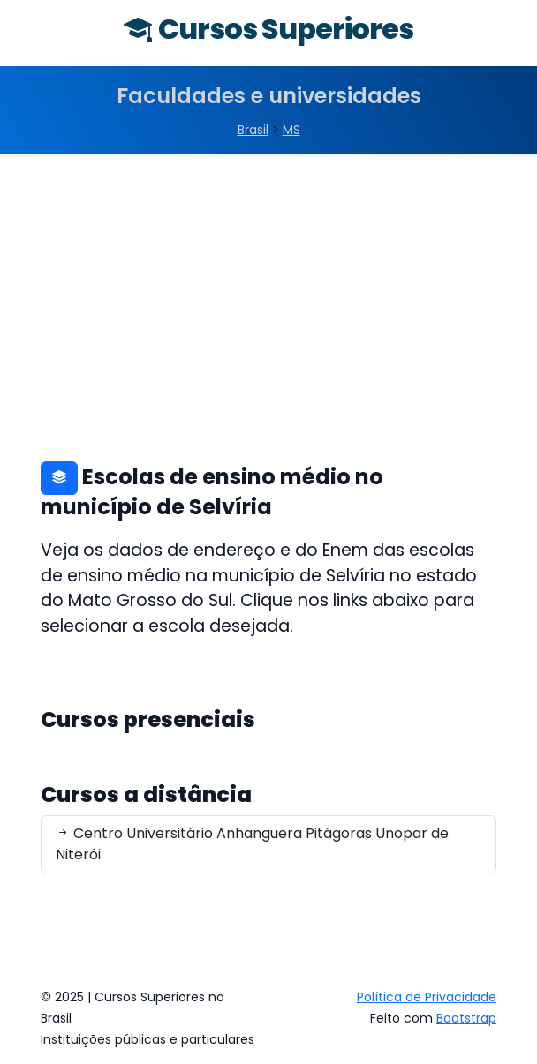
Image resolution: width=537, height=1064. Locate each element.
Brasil (253, 130)
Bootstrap (466, 1018)
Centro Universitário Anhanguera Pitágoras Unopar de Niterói (252, 844)
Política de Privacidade (426, 997)
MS (291, 130)
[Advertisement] (268, 286)
